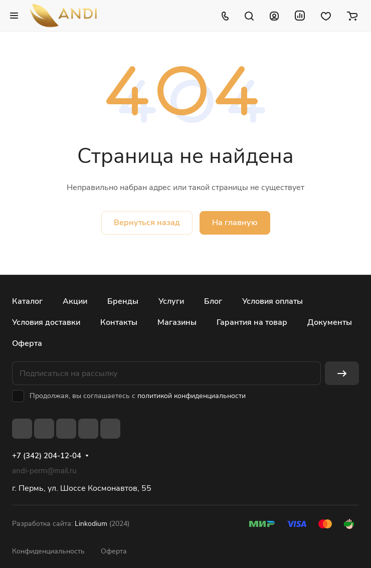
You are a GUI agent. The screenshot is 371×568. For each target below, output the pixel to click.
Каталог (27, 301)
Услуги (171, 301)
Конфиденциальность (48, 551)
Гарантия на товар (252, 322)
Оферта (27, 343)
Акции (75, 301)
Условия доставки (46, 322)
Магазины (177, 322)
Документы (329, 322)
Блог (213, 301)
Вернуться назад (147, 222)
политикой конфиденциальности (191, 396)
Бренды (122, 301)
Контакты (118, 322)
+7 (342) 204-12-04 (46, 455)
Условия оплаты (272, 301)
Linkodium (91, 523)
